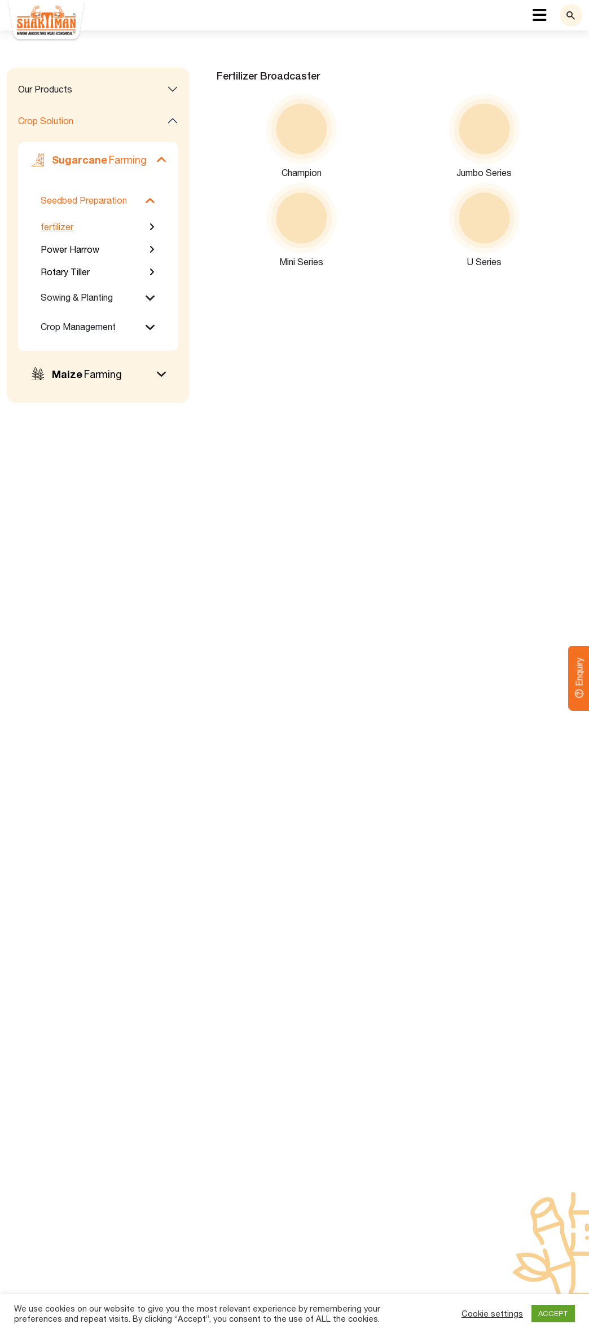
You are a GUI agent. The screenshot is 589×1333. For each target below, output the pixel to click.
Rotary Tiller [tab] (65, 272)
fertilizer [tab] (57, 227)
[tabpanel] (393, 170)
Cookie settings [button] (492, 1313)
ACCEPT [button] (553, 1313)
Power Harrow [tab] (70, 249)
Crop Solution (45, 121)
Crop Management (78, 327)
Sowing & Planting (77, 297)
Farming (88, 159)
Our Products (45, 89)
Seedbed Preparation (84, 200)
